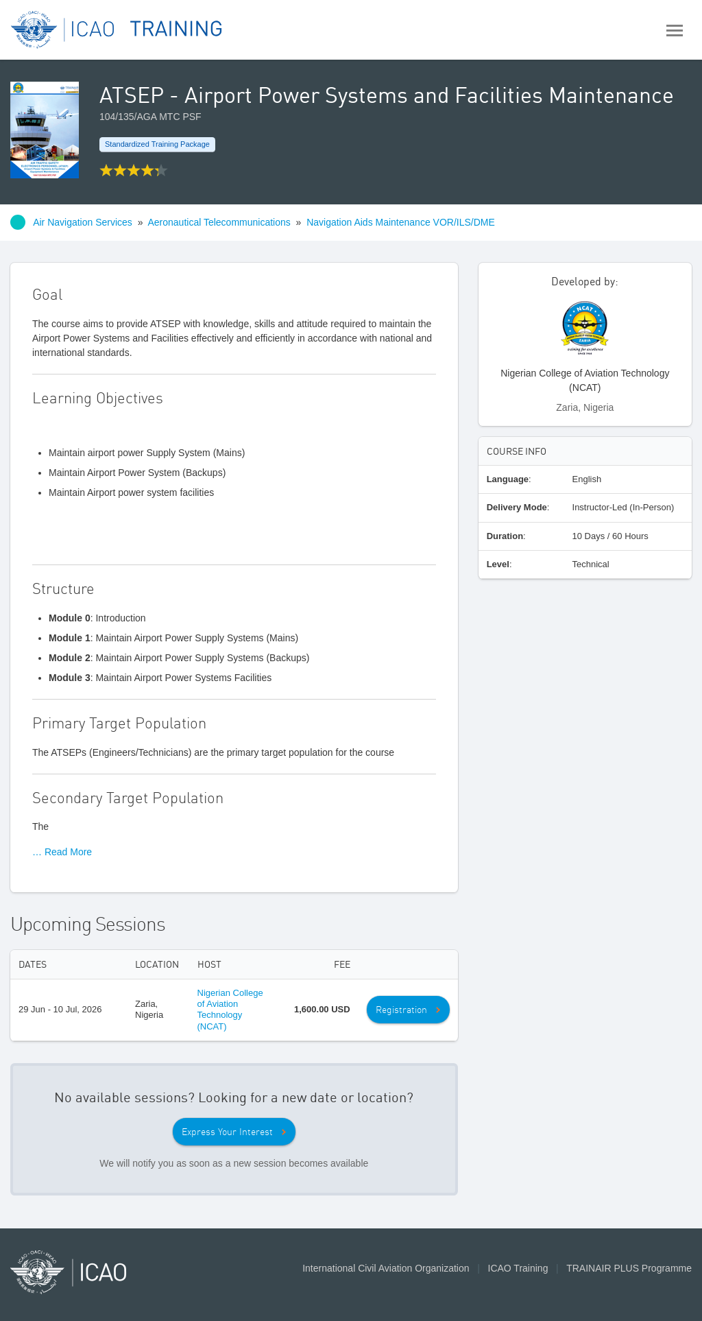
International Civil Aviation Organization (385, 1268)
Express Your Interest (227, 1132)
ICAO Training (518, 1268)
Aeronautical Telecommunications (218, 222)
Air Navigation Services (82, 222)
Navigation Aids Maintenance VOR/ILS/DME (400, 222)
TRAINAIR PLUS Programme (629, 1268)
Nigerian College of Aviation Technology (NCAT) (230, 1010)
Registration (401, 1009)
